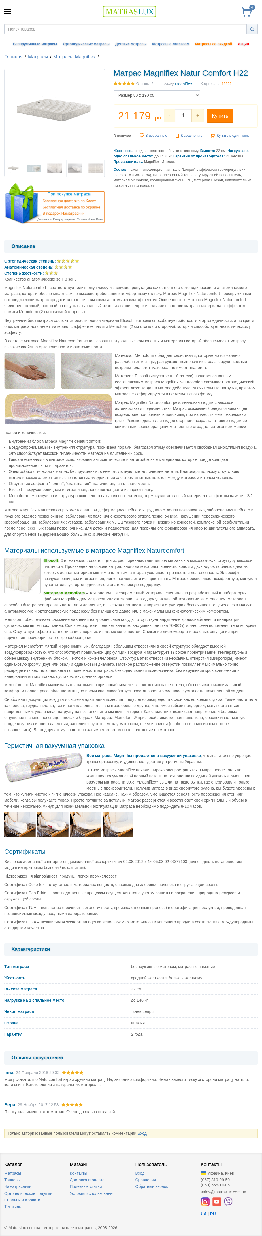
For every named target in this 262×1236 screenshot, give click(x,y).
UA (204, 1214)
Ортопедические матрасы (86, 44)
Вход (142, 1133)
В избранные (156, 136)
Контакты (78, 1173)
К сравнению (191, 136)
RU (213, 1214)
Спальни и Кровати (22, 1200)
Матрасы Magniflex (74, 57)
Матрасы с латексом (170, 44)
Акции (243, 44)
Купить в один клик (233, 136)
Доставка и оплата (87, 1180)
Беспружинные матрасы (35, 44)
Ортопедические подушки (28, 1193)
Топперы (12, 1180)
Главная (13, 57)
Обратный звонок (151, 1186)
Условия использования (92, 1193)
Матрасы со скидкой (213, 44)
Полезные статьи (86, 1186)
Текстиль (12, 1206)
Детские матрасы (130, 44)
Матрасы (38, 57)
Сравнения (145, 1180)
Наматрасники (17, 1186)
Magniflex (183, 84)
